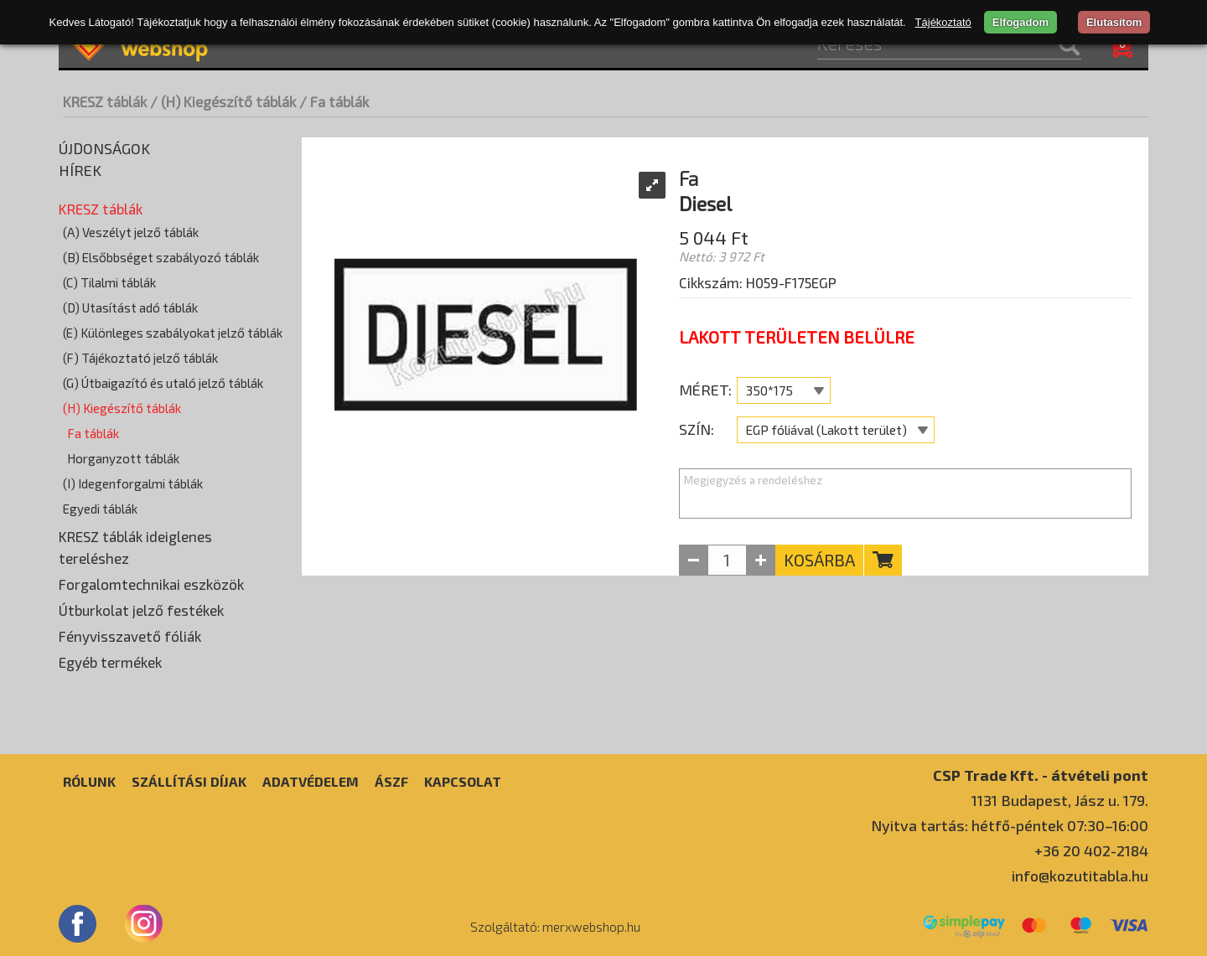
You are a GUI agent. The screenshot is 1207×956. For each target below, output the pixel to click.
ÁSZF (391, 781)
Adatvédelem (310, 781)
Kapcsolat (462, 781)
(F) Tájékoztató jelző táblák (140, 357)
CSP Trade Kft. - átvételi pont (1040, 774)
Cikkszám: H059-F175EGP (758, 282)
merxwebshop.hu (591, 926)
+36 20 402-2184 (1091, 850)
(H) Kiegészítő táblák (122, 408)
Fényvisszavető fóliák (130, 636)
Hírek (80, 170)
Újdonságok (104, 148)
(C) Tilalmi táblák (109, 282)
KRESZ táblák (105, 101)
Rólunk (89, 781)
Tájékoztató (943, 22)
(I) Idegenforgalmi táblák (133, 483)
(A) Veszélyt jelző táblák (131, 232)
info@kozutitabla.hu (1080, 875)
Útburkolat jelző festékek (141, 610)
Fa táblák (93, 433)
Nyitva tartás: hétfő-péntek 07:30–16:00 (1009, 825)
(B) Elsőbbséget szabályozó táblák (161, 257)
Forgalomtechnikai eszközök (151, 584)
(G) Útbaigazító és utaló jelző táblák (163, 382)
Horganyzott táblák (123, 458)
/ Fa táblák (334, 101)
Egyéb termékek (110, 662)
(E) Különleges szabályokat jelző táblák (172, 332)
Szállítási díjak (189, 781)
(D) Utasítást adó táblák (130, 307)
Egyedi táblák (100, 508)
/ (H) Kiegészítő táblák (223, 101)
